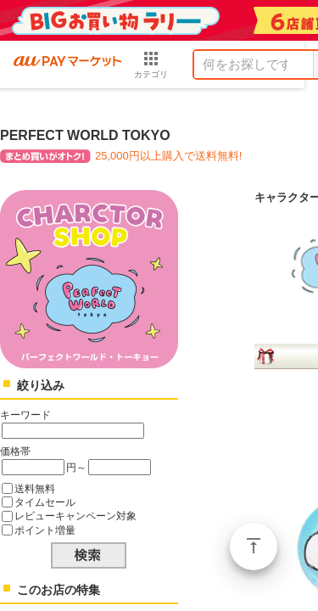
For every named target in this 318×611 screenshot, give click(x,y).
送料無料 (34, 488)
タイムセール (44, 501)
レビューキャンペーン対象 (75, 515)
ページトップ (253, 546)
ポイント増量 (44, 529)
